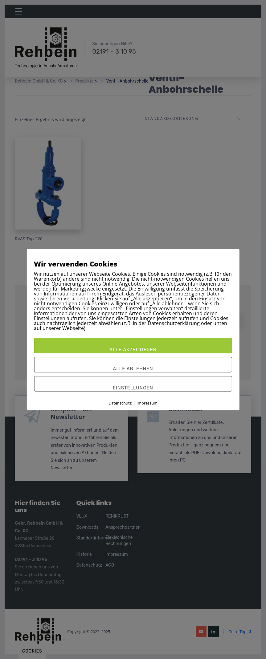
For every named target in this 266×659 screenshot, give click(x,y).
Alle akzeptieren (133, 349)
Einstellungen (133, 387)
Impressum (147, 402)
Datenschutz (120, 402)
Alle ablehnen (133, 368)
